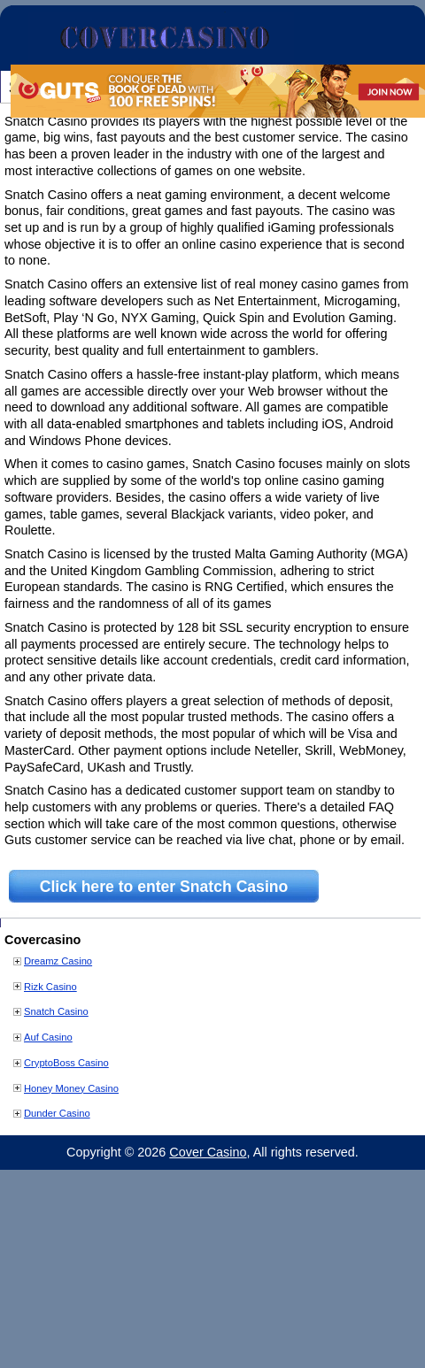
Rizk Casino (50, 986)
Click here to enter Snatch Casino (164, 886)
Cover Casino (207, 1152)
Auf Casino (48, 1037)
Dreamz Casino (58, 961)
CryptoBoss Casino (66, 1062)
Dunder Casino (57, 1113)
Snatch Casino (56, 1011)
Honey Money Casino (71, 1088)
